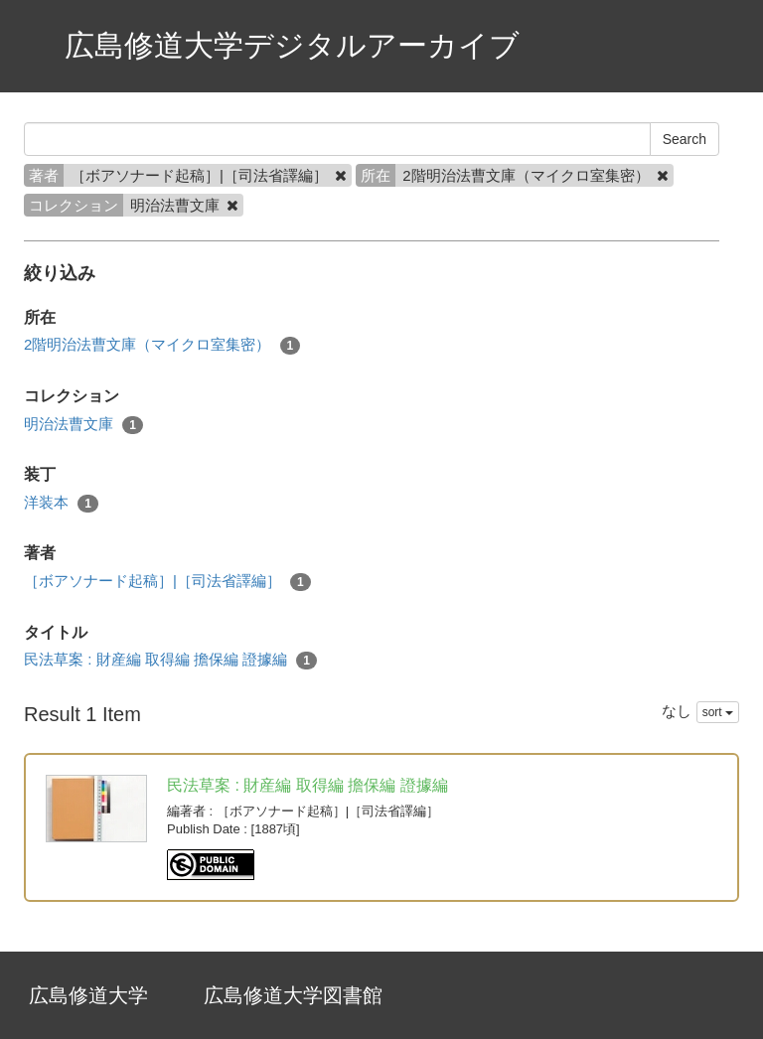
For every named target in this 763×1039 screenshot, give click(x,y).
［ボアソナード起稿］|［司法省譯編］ (167, 581)
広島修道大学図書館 (293, 995)
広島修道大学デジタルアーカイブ (292, 45)
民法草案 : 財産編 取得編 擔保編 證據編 (170, 660)
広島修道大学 (88, 995)
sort (717, 712)
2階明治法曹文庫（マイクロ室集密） (162, 345)
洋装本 (61, 503)
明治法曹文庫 (83, 424)
